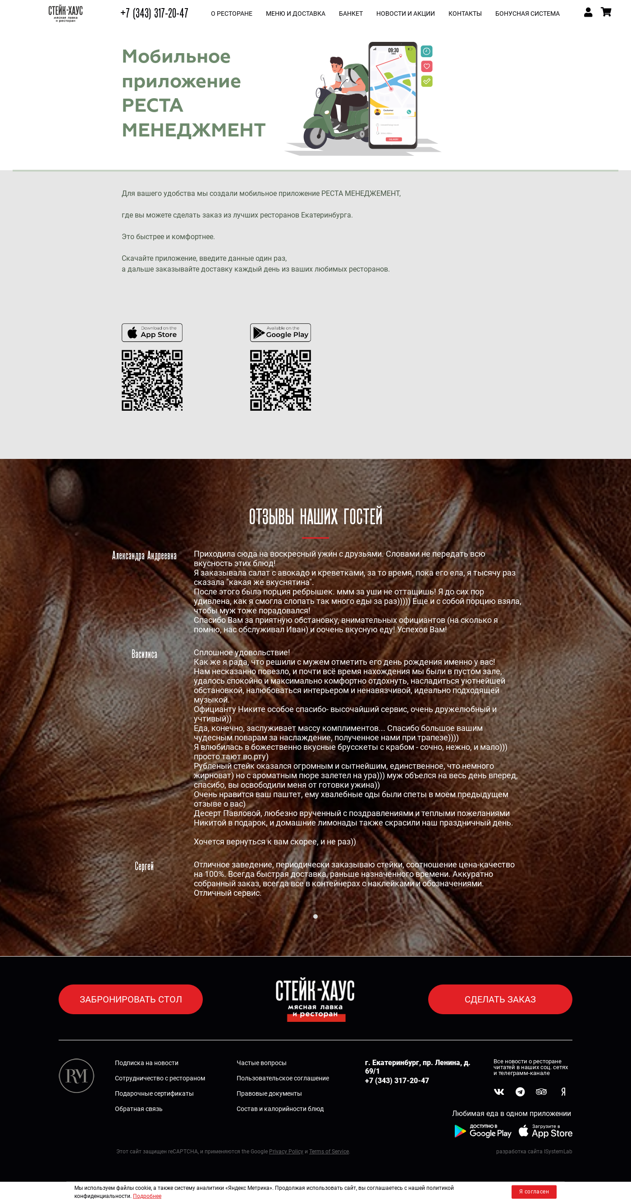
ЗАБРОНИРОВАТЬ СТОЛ (131, 999)
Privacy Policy (286, 1151)
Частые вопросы (262, 1062)
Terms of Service (329, 1151)
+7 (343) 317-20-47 (154, 13)
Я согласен (534, 1191)
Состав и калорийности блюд (280, 1108)
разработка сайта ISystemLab (534, 1151)
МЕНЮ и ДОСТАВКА (295, 13)
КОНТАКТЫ (465, 13)
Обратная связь (139, 1108)
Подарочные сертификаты (154, 1093)
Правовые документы (269, 1093)
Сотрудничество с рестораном (160, 1078)
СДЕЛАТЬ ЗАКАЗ (500, 999)
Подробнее (147, 1196)
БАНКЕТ (351, 13)
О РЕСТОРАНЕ (231, 13)
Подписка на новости (146, 1062)
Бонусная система (527, 13)
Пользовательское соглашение (283, 1078)
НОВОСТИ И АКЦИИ (405, 13)
